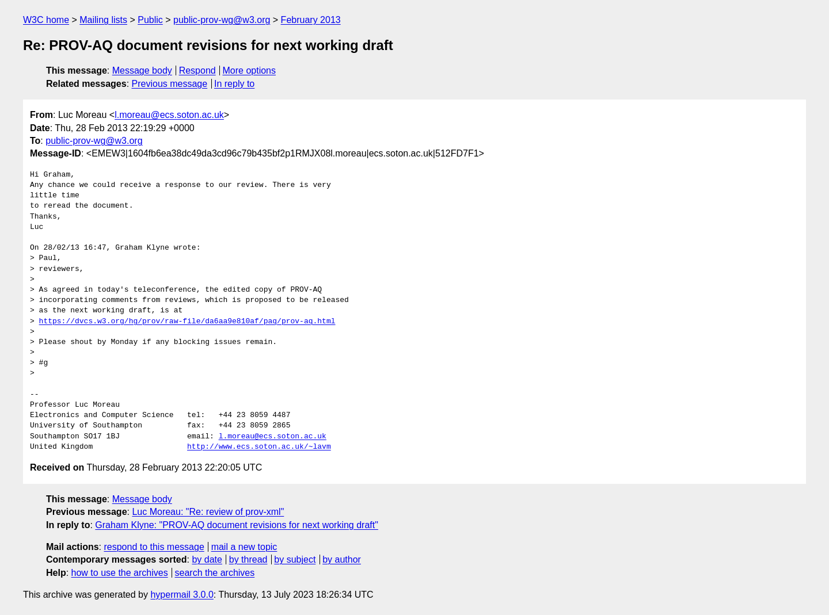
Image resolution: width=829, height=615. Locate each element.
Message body (142, 70)
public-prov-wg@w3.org (221, 20)
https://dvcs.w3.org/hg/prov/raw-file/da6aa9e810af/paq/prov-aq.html (187, 321)
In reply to (234, 84)
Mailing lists (103, 20)
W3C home (46, 20)
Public (150, 20)
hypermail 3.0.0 (181, 594)
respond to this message (154, 547)
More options (249, 70)
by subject (294, 559)
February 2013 (311, 20)
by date (207, 559)
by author (341, 559)
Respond (197, 70)
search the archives (215, 573)
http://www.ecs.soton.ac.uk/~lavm (259, 447)
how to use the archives (119, 573)
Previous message (170, 84)
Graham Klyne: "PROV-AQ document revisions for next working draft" (236, 525)
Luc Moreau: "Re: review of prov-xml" (208, 512)
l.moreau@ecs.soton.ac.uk (169, 115)
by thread (248, 559)
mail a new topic (244, 547)
